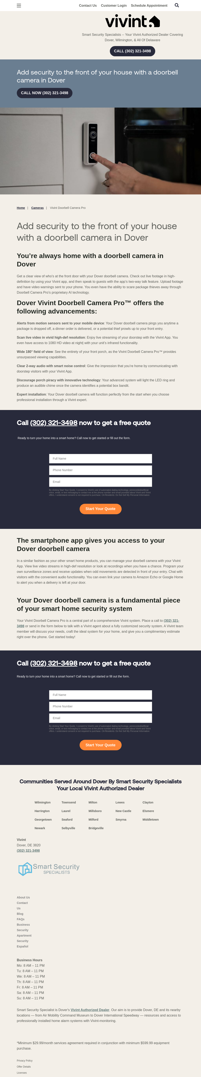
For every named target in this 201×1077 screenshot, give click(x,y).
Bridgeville (96, 828)
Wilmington (43, 802)
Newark (40, 828)
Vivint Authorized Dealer (90, 1010)
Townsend (69, 802)
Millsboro (95, 811)
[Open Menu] (19, 5)
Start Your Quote (100, 509)
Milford (94, 819)
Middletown (151, 819)
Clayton (148, 802)
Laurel (66, 811)
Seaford (67, 819)
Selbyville (68, 828)
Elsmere (148, 811)
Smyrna (121, 819)
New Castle (123, 811)
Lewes (120, 802)
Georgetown (43, 819)
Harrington (42, 811)
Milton (93, 802)
